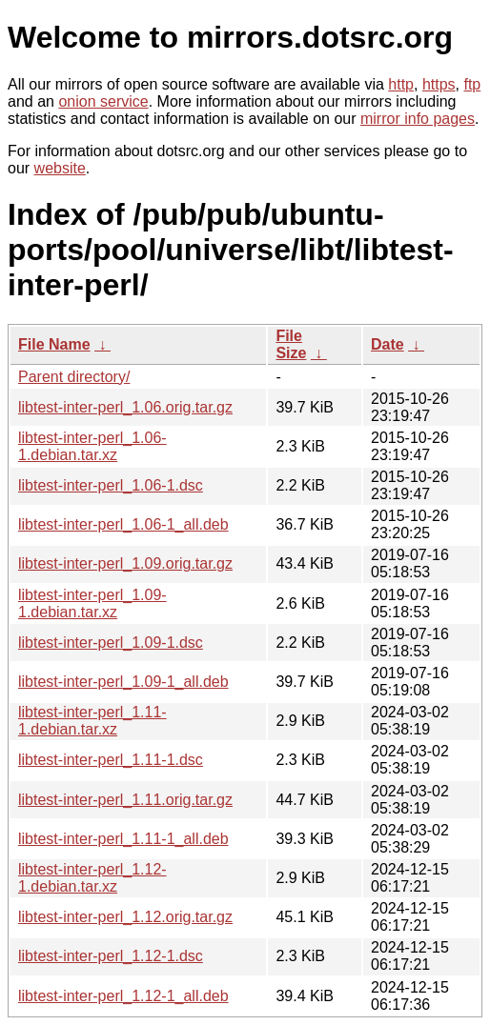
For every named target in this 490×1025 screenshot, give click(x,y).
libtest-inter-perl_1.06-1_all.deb (123, 524)
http (401, 84)
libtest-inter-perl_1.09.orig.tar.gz (125, 563)
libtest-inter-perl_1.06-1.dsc (110, 485)
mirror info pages (417, 119)
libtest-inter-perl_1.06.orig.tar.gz (125, 407)
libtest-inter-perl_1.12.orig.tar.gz (125, 917)
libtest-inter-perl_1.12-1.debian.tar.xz (92, 877)
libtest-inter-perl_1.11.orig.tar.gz (125, 800)
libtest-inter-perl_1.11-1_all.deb (123, 839)
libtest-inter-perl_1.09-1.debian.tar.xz (92, 603)
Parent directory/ (74, 377)
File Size (291, 344)
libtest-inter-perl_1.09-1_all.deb (123, 681)
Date (387, 344)
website (60, 168)
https (439, 84)
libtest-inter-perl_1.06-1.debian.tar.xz (92, 446)
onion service (103, 101)
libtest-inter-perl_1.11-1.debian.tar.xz (92, 720)
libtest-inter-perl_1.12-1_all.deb (123, 996)
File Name (54, 344)
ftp (471, 84)
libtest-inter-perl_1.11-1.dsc (110, 760)
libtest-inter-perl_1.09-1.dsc (110, 642)
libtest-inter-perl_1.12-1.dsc (110, 956)
